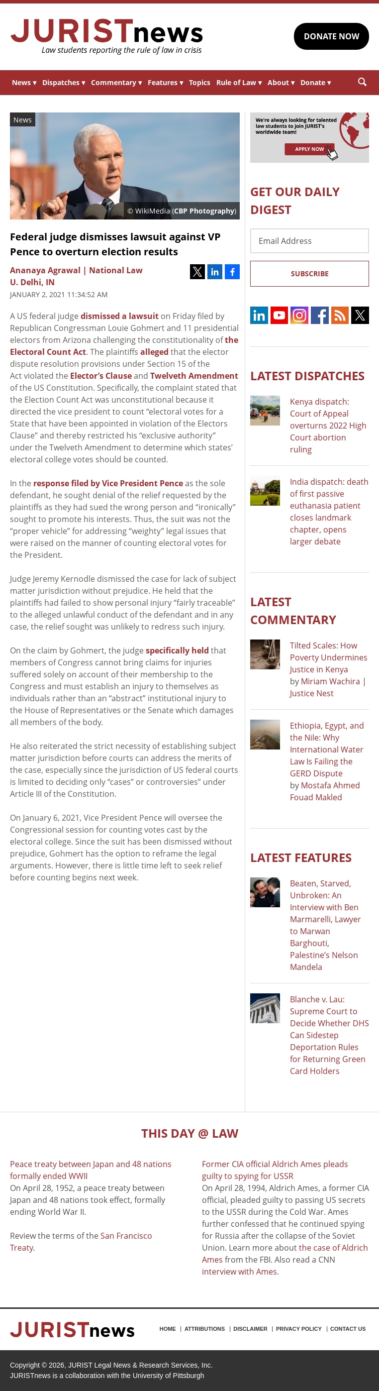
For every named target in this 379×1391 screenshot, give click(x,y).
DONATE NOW (331, 36)
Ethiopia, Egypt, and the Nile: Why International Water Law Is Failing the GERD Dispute (327, 749)
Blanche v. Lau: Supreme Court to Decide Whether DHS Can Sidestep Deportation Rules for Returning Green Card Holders (329, 1035)
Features (165, 82)
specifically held (177, 650)
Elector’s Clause (101, 375)
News (24, 82)
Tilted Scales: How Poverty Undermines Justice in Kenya (329, 657)
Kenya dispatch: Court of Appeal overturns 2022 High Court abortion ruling (328, 425)
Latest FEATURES (301, 857)
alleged (154, 351)
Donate (315, 82)
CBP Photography (204, 210)
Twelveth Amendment (194, 375)
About (281, 82)
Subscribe (310, 273)
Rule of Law (239, 82)
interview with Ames (239, 1271)
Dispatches (63, 82)
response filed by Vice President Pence (108, 483)
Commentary (116, 82)
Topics (199, 82)
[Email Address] (309, 240)
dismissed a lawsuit (120, 316)
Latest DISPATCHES (307, 375)
